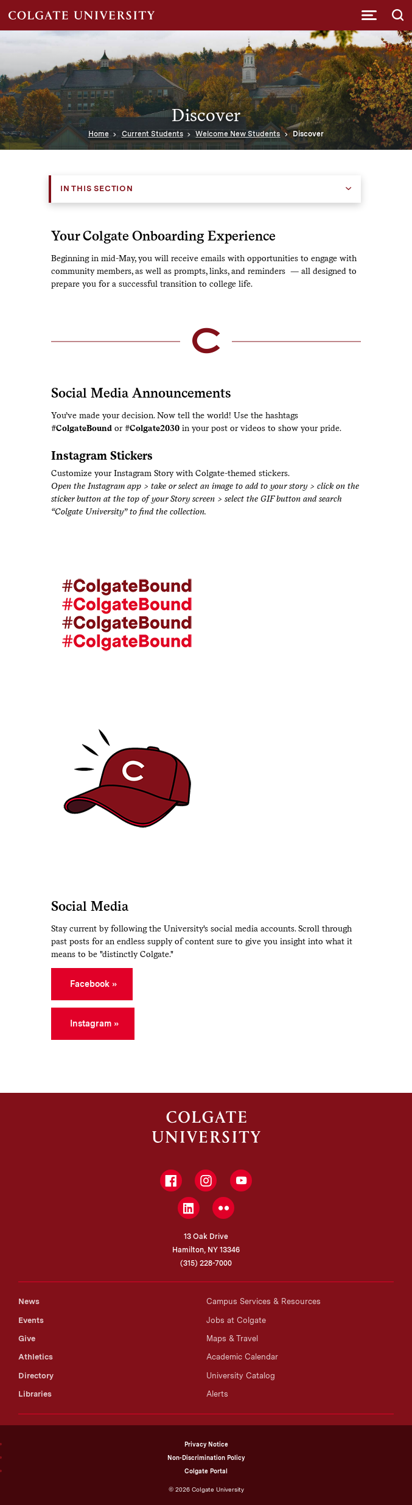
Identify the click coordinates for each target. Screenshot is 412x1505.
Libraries (35, 1393)
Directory (36, 1375)
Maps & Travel (232, 1338)
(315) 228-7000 (206, 1263)
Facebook (90, 984)
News (29, 1301)
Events (31, 1320)
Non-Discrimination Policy (206, 1457)
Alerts (217, 1393)
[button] (369, 15)
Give (26, 1338)
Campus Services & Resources (263, 1301)
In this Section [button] (96, 188)
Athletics (35, 1356)
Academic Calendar (242, 1356)
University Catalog (240, 1375)
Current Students (152, 134)
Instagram (90, 1023)
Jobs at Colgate (236, 1320)
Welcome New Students (237, 134)
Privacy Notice (206, 1444)
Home (98, 134)
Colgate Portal (206, 1471)
